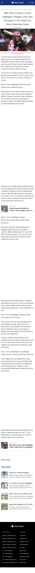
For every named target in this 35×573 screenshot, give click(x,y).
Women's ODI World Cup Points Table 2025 (10, 541)
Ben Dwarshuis (6, 91)
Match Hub (7, 9)
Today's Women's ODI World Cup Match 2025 (10, 544)
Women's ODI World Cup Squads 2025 (10, 538)
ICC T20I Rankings (7, 556)
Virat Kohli (23, 535)
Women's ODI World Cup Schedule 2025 (10, 535)
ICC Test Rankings (7, 550)
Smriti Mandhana (24, 553)
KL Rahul (22, 547)
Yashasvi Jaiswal (24, 541)
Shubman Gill (23, 538)
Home (2, 9)
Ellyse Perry (23, 559)
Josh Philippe (5, 359)
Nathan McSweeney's (15, 232)
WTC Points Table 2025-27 (9, 559)
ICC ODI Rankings (7, 553)
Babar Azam (23, 550)
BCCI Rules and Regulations (9, 562)
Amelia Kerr (23, 562)
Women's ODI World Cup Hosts (10, 547)
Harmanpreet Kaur (25, 556)
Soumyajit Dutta (17, 27)
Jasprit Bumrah (24, 544)
